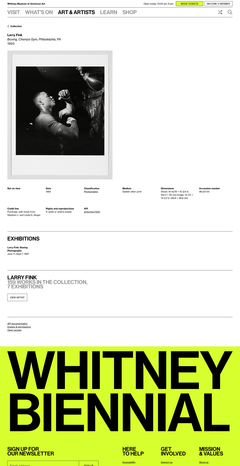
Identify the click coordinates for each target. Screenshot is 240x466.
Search (230, 12)
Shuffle (220, 12)
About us (203, 462)
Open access (14, 330)
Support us (166, 462)
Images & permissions (19, 326)
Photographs (91, 191)
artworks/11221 (92, 211)
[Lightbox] (59, 114)
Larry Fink (14, 35)
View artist (17, 297)
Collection (16, 26)
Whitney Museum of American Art (26, 3)
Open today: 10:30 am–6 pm (158, 3)
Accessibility (128, 462)
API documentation (17, 323)
